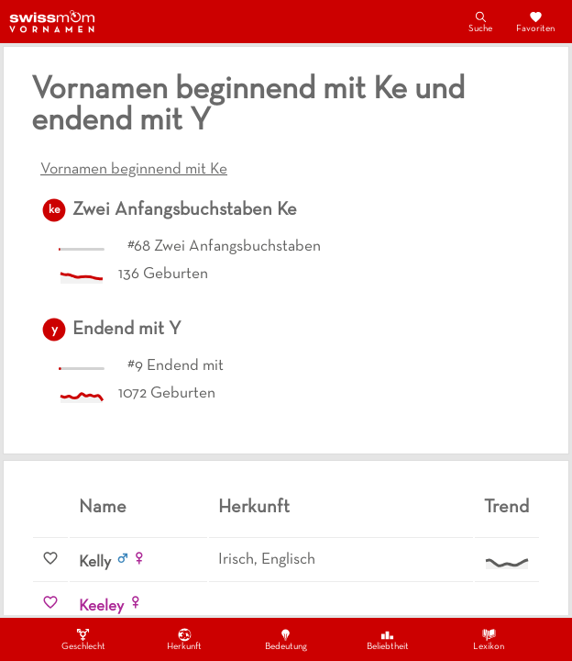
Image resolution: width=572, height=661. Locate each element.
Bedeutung (286, 639)
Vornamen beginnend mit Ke (133, 169)
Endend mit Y (127, 329)
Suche (480, 21)
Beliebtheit (388, 639)
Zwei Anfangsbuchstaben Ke (184, 210)
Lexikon (488, 639)
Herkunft (184, 639)
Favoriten (535, 21)
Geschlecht (83, 639)
